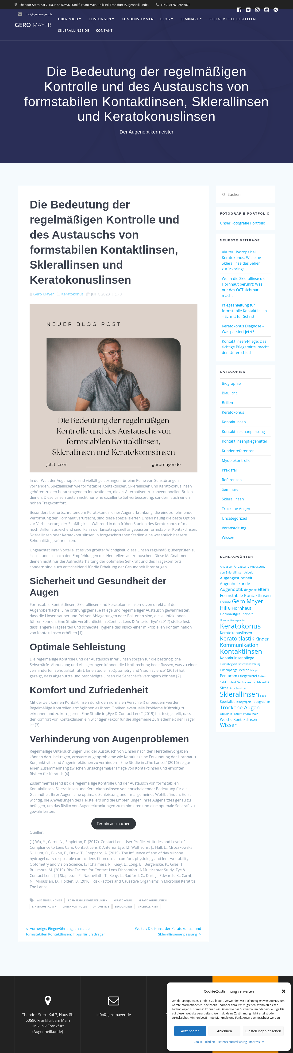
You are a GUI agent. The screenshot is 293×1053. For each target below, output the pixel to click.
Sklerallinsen (148, 906)
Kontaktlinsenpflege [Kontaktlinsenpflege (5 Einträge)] (237, 657)
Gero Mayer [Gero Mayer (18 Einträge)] (247, 601)
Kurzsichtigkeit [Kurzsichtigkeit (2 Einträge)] (228, 664)
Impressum (256, 1042)
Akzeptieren (190, 1031)
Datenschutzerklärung (232, 1042)
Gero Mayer (43, 294)
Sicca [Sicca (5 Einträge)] (224, 688)
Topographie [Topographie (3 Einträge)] (261, 701)
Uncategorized (234, 518)
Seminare (190, 19)
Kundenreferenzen (238, 450)
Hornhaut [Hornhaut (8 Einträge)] (241, 608)
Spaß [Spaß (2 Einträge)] (263, 695)
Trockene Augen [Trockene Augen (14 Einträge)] (240, 707)
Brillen (227, 402)
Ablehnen (224, 1031)
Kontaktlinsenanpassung (243, 431)
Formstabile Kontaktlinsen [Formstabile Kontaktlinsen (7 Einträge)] (245, 595)
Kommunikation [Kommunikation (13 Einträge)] (239, 644)
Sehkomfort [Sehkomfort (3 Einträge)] (228, 682)
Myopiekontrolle (236, 460)
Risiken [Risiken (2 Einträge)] (262, 676)
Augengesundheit (49, 900)
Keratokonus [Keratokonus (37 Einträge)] (240, 626)
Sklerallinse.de (73, 30)
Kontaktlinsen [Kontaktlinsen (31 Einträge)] (241, 651)
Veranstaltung (234, 527)
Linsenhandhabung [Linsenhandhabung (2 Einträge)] (249, 664)
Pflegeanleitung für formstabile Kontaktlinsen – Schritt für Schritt (244, 311)
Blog (165, 19)
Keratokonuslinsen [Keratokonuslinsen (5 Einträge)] (236, 632)
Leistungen (100, 19)
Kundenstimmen (138, 19)
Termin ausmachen (113, 823)
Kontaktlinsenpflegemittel (244, 441)
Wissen (228, 537)
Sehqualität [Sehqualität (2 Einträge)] (263, 682)
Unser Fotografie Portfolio (242, 223)
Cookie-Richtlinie (205, 1042)
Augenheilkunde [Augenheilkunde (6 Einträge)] (235, 583)
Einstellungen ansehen (263, 1031)
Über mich (68, 19)
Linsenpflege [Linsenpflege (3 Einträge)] (229, 670)
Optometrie (101, 906)
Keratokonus (72, 294)
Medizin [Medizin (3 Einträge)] (244, 670)
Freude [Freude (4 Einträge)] (225, 602)
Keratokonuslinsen (153, 900)
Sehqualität (123, 906)
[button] (283, 991)
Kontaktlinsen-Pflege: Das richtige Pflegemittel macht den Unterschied (245, 347)
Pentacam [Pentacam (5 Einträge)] (228, 675)
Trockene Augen (236, 508)
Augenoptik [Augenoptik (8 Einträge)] (231, 589)
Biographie (231, 383)
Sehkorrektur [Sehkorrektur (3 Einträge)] (246, 682)
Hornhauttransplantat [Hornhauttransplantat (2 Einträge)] (233, 620)
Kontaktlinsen (234, 421)
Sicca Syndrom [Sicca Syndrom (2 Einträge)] (237, 688)
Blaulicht (229, 393)
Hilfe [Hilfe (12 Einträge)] (225, 607)
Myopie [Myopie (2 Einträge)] (254, 670)
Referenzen (232, 479)
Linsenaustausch (44, 906)
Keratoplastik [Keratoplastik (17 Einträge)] (237, 638)
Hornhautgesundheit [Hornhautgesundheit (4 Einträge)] (236, 614)
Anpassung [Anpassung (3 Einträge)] (241, 566)
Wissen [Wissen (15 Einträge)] (229, 725)
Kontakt (104, 30)
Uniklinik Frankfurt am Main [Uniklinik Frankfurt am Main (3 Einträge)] (239, 714)
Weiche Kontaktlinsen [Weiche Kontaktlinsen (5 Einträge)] (238, 719)
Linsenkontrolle (74, 906)
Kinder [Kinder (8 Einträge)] (262, 639)
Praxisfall (230, 470)
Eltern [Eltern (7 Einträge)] (263, 589)
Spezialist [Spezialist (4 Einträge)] (227, 701)
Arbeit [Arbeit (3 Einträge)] (248, 572)
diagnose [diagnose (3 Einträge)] (250, 590)
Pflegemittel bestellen (232, 19)
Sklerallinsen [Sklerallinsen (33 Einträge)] (239, 694)
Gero (33, 25)
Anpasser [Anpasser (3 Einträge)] (226, 566)
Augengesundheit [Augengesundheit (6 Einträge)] (236, 578)
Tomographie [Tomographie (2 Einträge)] (243, 701)
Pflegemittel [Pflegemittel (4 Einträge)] (247, 676)
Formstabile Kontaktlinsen (88, 900)
